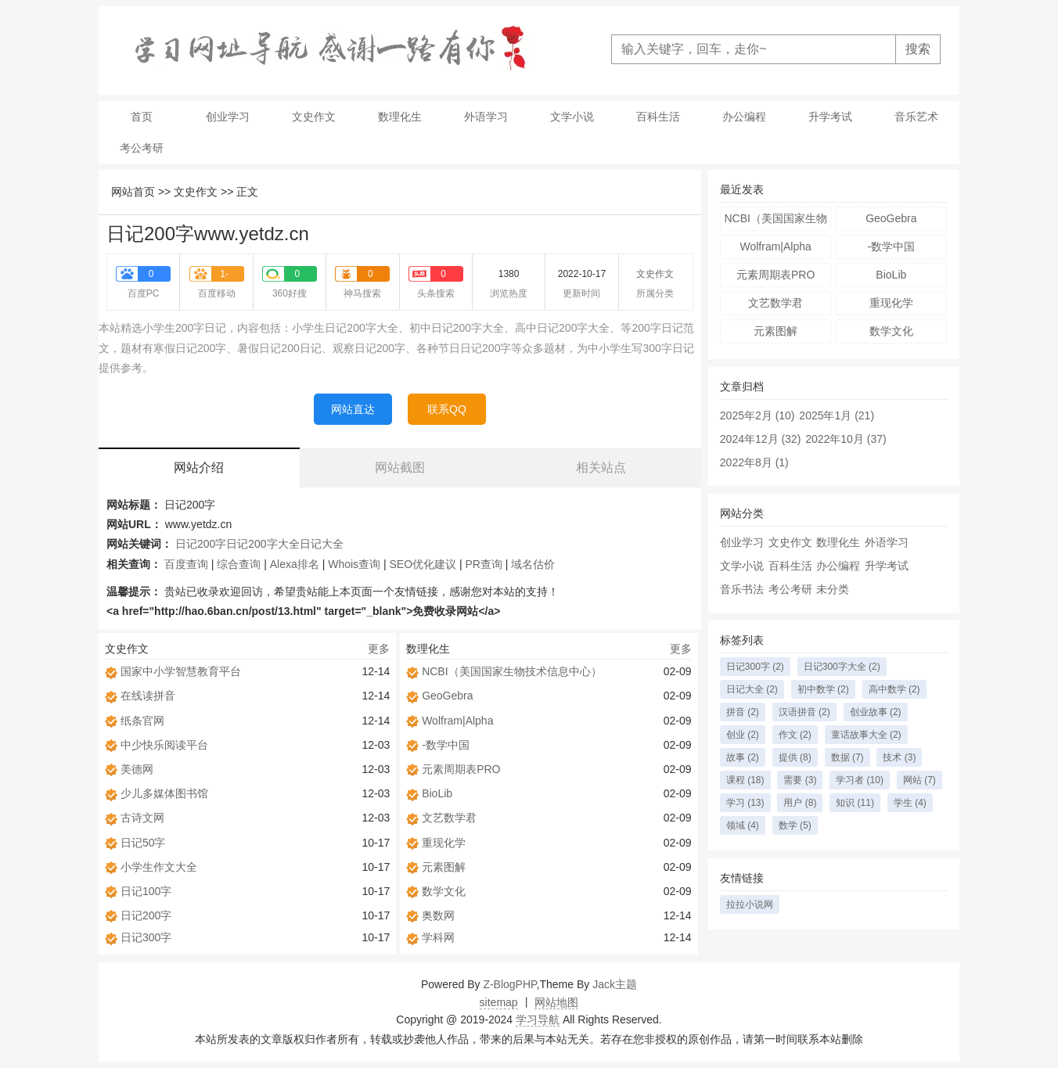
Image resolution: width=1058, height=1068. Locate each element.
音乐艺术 (916, 116)
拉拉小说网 (749, 904)
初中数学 (823, 689)
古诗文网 (142, 817)
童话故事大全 (866, 734)
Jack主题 (614, 984)
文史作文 (314, 116)
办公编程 (744, 116)
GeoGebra (447, 695)
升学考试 (830, 116)
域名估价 (533, 564)
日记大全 (322, 544)
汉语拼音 (804, 712)
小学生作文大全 (159, 867)
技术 (899, 757)
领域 (742, 825)
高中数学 (894, 689)
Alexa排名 (294, 564)
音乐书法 (742, 589)
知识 (855, 802)
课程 (745, 780)
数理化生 (400, 116)
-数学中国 (446, 745)
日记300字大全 (842, 666)
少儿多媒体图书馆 (164, 793)
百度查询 (186, 564)
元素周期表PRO (461, 769)
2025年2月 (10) (757, 415)
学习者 (859, 780)
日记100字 (146, 891)
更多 (379, 648)
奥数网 (438, 915)
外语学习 (486, 116)
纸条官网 (142, 720)
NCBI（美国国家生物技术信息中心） (511, 671)
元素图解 (444, 867)
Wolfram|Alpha (457, 720)
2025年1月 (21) (836, 415)
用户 (799, 802)
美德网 (137, 769)
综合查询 (239, 564)
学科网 (438, 937)
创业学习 (228, 116)
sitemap (499, 1002)
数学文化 (444, 891)
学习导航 (538, 1019)
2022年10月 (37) (846, 439)
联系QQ (446, 409)
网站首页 (133, 191)
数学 (795, 825)
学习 (745, 802)
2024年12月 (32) (760, 439)
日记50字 (143, 842)
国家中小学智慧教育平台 (181, 671)
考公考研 (142, 148)
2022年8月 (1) (754, 462)
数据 (847, 757)
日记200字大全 (262, 544)
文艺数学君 (449, 817)
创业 (742, 734)
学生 (910, 802)
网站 (919, 780)
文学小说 (572, 116)
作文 (795, 734)
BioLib (437, 793)
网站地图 (556, 1002)
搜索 (917, 49)
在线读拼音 (148, 695)
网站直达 (353, 409)
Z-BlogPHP (509, 984)
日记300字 (146, 937)
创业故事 (875, 712)
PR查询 (484, 564)
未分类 (832, 589)
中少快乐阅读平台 (164, 745)
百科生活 (658, 116)
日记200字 (200, 544)
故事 (742, 757)
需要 (799, 780)
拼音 (742, 712)
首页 (142, 116)
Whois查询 (354, 564)
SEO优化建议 (423, 564)
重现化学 (444, 842)
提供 (795, 757)
